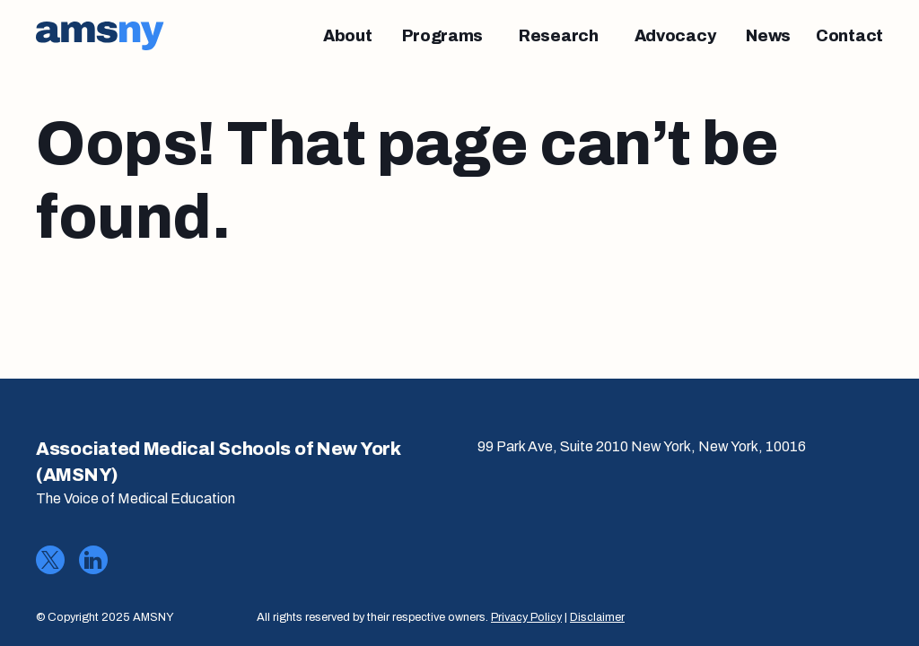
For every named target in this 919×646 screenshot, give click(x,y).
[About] (347, 36)
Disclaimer (597, 617)
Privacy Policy (526, 617)
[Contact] (849, 36)
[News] (768, 36)
